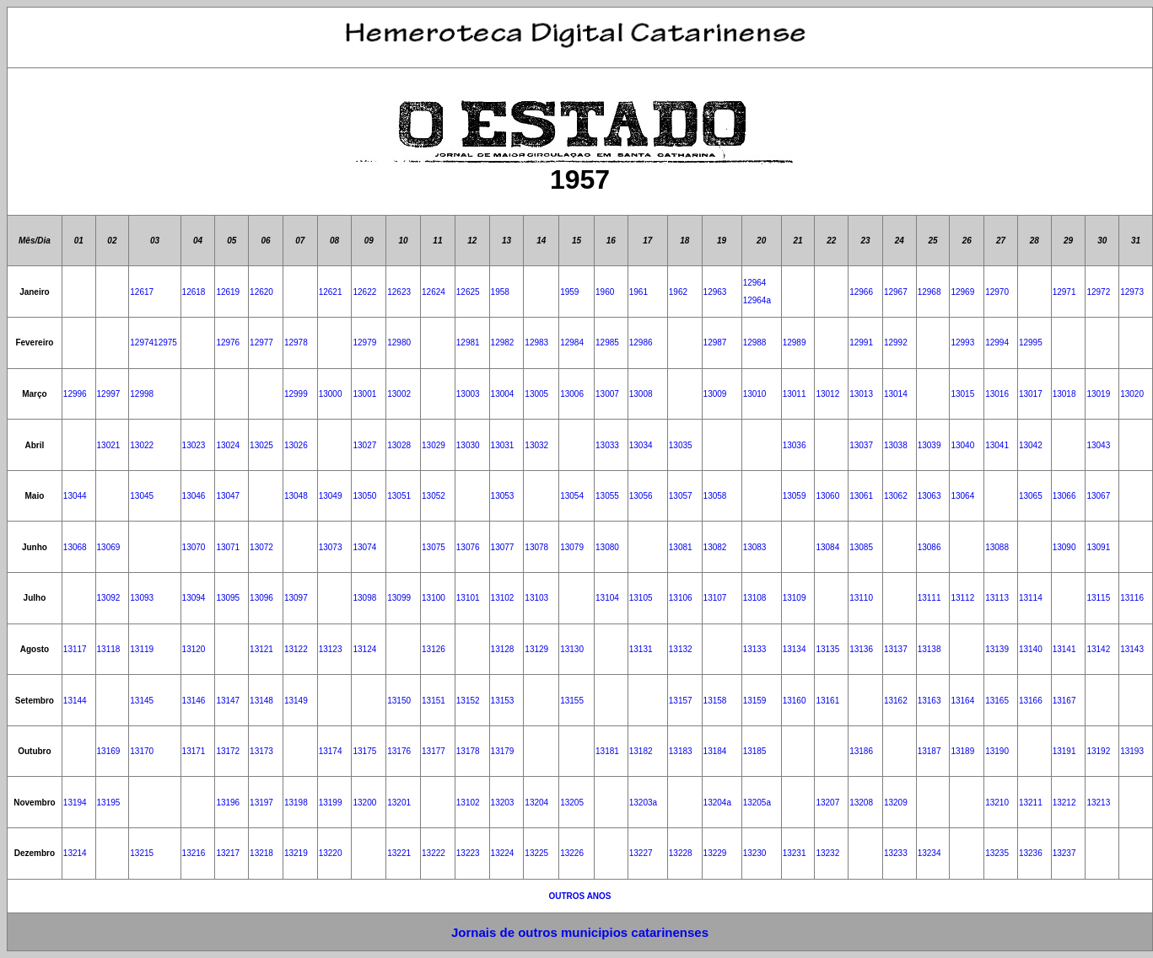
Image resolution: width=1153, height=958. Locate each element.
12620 (261, 292)
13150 (399, 700)
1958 (500, 292)
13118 (109, 649)
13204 (536, 802)
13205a (757, 802)
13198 (296, 802)
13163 (929, 700)
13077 (503, 547)
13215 (142, 853)
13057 (680, 495)
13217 (228, 853)
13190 (997, 751)
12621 (330, 292)
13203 (503, 802)
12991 (861, 342)
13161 (827, 700)
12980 (399, 342)
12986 (641, 342)
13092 (109, 597)
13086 (929, 547)
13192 (1098, 751)
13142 (1098, 649)
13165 (997, 700)
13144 (75, 700)
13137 (896, 649)
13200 (364, 802)
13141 (1064, 649)
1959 (569, 292)
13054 (572, 495)
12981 (468, 342)
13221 (399, 853)
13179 (503, 751)
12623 (399, 292)
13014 (896, 394)
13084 (827, 547)
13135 (827, 649)
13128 (503, 649)
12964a (757, 300)
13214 (75, 853)
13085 (861, 547)
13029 (433, 445)
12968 (929, 292)
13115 (1098, 597)
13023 (194, 445)
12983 (536, 342)
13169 (109, 751)
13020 (1132, 394)
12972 (1098, 292)
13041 (997, 445)
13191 (1064, 751)
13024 (228, 445)
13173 (261, 751)
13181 (607, 751)
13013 (861, 394)
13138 (929, 649)
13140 (1031, 649)
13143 (1132, 649)
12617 (142, 292)
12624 (433, 292)
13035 (680, 445)
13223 (468, 853)
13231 (794, 853)
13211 (1031, 802)
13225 (536, 853)
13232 (827, 853)
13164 (962, 700)
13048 (296, 495)
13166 (1031, 700)
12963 (715, 292)
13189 (962, 751)
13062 (896, 495)
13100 (433, 597)
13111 (929, 597)
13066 (1064, 495)
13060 (827, 495)
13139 (997, 649)
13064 (962, 495)
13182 (641, 751)
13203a (643, 802)
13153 (503, 700)
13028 (399, 445)
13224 (503, 853)
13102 (503, 597)
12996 (75, 394)
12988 (755, 342)
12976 (228, 342)
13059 (794, 495)
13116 (1132, 597)
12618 (194, 292)
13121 (261, 649)
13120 (194, 649)
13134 (794, 649)
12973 (1132, 292)
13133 (755, 649)
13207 (827, 802)
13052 (433, 495)
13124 (364, 649)
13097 (296, 597)
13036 (794, 445)
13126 (433, 649)
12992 (896, 342)
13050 (364, 495)
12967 (896, 292)
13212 (1064, 802)
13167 (1064, 700)
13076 (468, 547)
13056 (641, 495)
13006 (572, 394)
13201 (399, 802)
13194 (75, 802)
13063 (929, 495)
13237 (1064, 853)
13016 (997, 394)
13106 (680, 597)
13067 (1098, 495)
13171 (194, 751)
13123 (330, 649)
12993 (962, 342)
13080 (607, 547)
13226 (572, 853)
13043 (1098, 445)
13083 (755, 547)
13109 (794, 597)
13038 (896, 445)
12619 (228, 292)
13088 (997, 547)
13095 (228, 597)
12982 (503, 342)
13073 (330, 547)
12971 (1064, 292)
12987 (715, 342)
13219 (296, 853)
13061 (861, 495)
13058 (715, 495)
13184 (715, 751)
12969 (962, 292)
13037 (861, 445)
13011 (794, 394)
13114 (1031, 597)
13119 (142, 649)
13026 (296, 445)
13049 (330, 495)
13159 (755, 700)
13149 (296, 700)
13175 (364, 751)
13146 (194, 700)
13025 (261, 445)
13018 (1064, 394)
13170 (142, 751)
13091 (1098, 547)
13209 (896, 802)
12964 (755, 282)
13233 (896, 853)
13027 (364, 445)
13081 (680, 547)
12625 (468, 292)
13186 (861, 751)
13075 (433, 547)
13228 (680, 853)
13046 (194, 495)
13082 (715, 547)
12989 (794, 342)
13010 (755, 394)
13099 (399, 597)
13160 (794, 700)
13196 (228, 802)
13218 (261, 853)
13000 (330, 394)
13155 (572, 700)
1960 (604, 292)
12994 (997, 342)
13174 (330, 751)
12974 (142, 342)
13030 (468, 445)
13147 (228, 700)
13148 (261, 700)
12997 (109, 394)
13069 (109, 547)
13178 (468, 751)
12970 (997, 292)
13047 (228, 495)
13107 (715, 597)
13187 (929, 751)
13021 (109, 445)
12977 (261, 342)
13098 (364, 597)
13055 (607, 495)
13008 (641, 394)
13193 (1132, 751)
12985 (607, 342)
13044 (75, 495)
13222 (433, 853)
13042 (1031, 445)
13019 (1098, 394)
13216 (194, 853)
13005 (536, 394)
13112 (962, 597)
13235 (997, 853)
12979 (364, 342)
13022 (142, 445)
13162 (896, 700)
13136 (861, 649)
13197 (261, 802)
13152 (468, 700)
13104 (607, 597)
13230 (755, 853)
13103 (536, 597)
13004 (503, 394)
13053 (503, 495)
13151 (433, 700)
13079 (572, 547)
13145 (142, 700)
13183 (680, 751)
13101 (468, 597)
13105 (641, 597)
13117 (75, 649)
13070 (194, 547)
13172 (228, 751)
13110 (861, 597)
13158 (715, 700)
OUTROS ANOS (579, 896)
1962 (678, 292)
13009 (715, 394)
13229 (715, 853)
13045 (142, 495)
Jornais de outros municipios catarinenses (580, 932)
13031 (503, 445)
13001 (364, 394)
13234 (929, 853)
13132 (680, 649)
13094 (194, 597)
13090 (1064, 547)
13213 (1098, 802)
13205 (572, 802)
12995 (1031, 342)
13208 (861, 802)
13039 (929, 445)
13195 (109, 802)
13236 (1031, 853)
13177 (433, 751)
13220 (330, 853)
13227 (641, 853)
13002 (399, 394)
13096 (261, 597)
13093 (142, 597)
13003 (468, 394)
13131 (641, 649)
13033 (607, 445)
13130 (572, 649)
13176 (399, 751)
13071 (228, 547)
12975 (165, 342)
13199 (330, 802)
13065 (1031, 495)
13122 (296, 649)
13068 (75, 547)
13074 (364, 547)
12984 (572, 342)
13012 (827, 394)
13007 (607, 394)
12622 (364, 292)
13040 (962, 445)
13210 (997, 802)
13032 (536, 445)
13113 (997, 597)
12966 (861, 292)
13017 (1031, 394)
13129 (536, 649)
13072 (261, 547)
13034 (641, 445)
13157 (680, 700)
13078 (536, 547)
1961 (638, 292)
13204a (717, 802)
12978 (296, 342)
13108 (755, 597)
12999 (296, 394)
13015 (962, 394)
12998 (142, 394)
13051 (399, 495)
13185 (755, 751)
